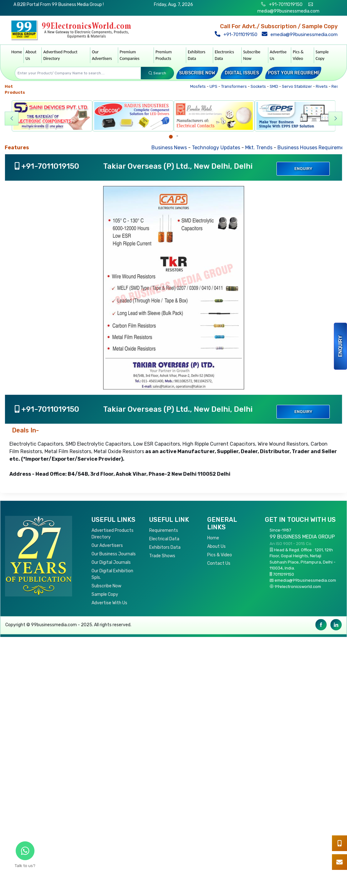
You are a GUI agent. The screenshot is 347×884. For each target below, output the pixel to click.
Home (16, 52)
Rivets (324, 86)
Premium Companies (129, 55)
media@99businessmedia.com (288, 11)
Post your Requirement (297, 73)
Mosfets (200, 86)
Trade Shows (162, 555)
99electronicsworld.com (298, 586)
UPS (216, 86)
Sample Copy (322, 55)
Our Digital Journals (111, 562)
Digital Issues (242, 73)
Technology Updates (223, 148)
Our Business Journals (114, 554)
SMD (276, 86)
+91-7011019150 (285, 4)
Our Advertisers (102, 55)
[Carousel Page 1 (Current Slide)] (171, 137)
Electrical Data (164, 539)
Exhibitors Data (196, 55)
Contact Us (218, 563)
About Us (30, 55)
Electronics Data (224, 55)
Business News (176, 148)
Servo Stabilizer (299, 86)
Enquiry (340, 346)
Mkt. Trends (265, 148)
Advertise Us (278, 55)
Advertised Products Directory (113, 534)
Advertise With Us (109, 603)
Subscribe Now (251, 55)
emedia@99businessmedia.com (300, 34)
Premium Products (163, 55)
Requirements (163, 530)
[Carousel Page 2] (177, 136)
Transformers (236, 86)
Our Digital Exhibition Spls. (112, 574)
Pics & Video (298, 55)
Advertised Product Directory (60, 55)
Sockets (261, 86)
